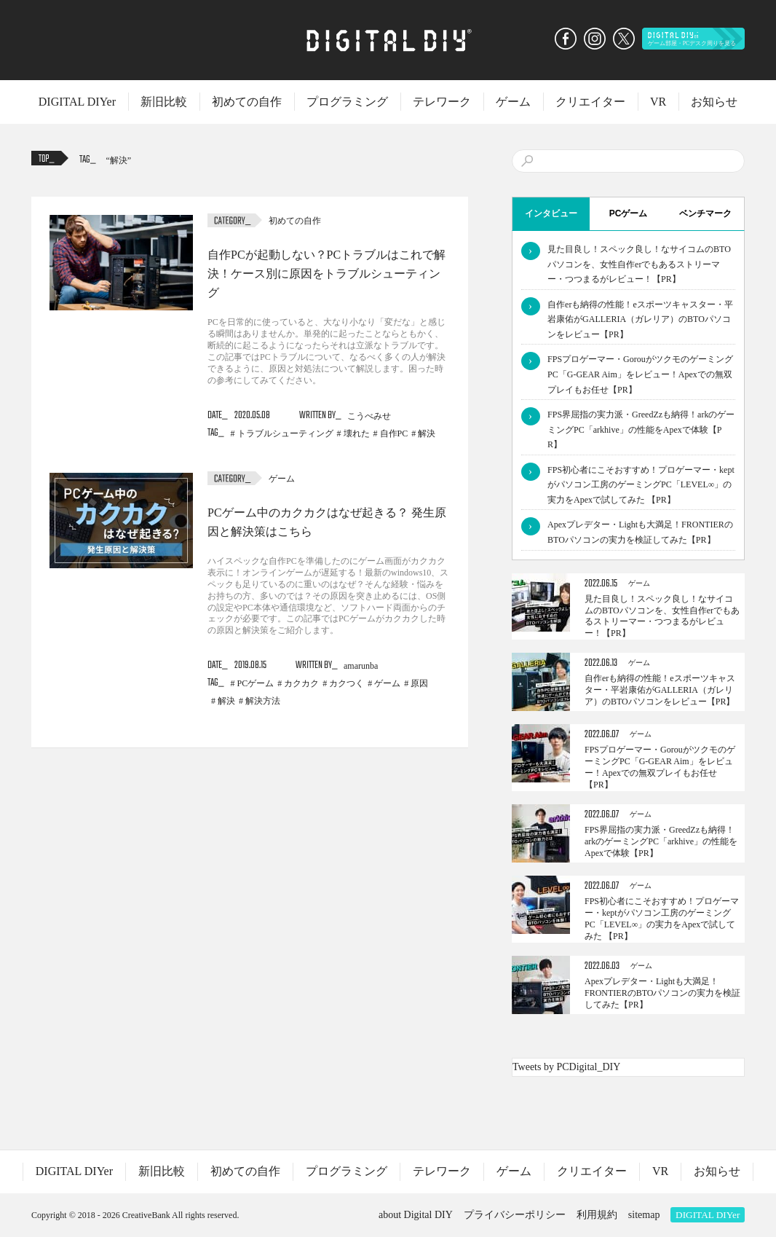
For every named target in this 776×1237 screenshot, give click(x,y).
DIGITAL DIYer (77, 101)
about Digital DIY (416, 1214)
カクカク (301, 683)
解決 (118, 160)
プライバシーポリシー (515, 1214)
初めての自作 (247, 101)
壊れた (357, 433)
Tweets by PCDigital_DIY (566, 1066)
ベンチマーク (705, 213)
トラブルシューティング (285, 433)
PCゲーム (255, 683)
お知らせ (714, 101)
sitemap (644, 1214)
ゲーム (513, 101)
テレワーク (442, 101)
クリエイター (590, 101)
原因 (419, 683)
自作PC (394, 433)
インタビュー (551, 213)
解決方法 (262, 701)
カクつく (346, 683)
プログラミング (347, 101)
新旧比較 (163, 101)
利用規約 (597, 1214)
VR (658, 101)
